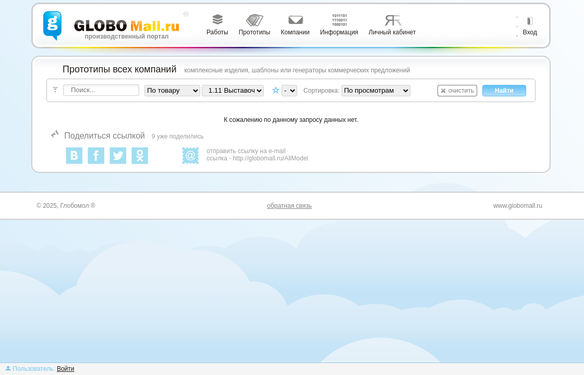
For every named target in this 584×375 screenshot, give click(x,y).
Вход (530, 32)
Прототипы (255, 32)
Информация (339, 32)
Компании (295, 32)
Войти (66, 368)
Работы (217, 32)
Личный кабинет (392, 32)
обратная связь (289, 205)
